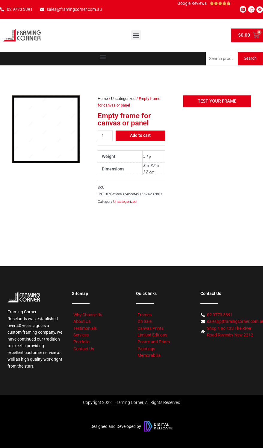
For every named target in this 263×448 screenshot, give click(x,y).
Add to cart (140, 135)
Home (103, 98)
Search (250, 58)
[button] (136, 35)
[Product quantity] (105, 136)
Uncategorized (123, 98)
